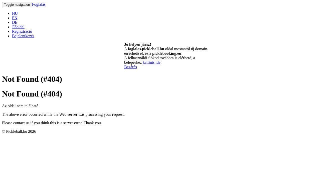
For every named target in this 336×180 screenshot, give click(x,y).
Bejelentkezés (23, 36)
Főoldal (18, 27)
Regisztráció (22, 31)
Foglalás (39, 4)
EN (14, 18)
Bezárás (130, 67)
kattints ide (151, 62)
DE (14, 22)
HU (15, 13)
